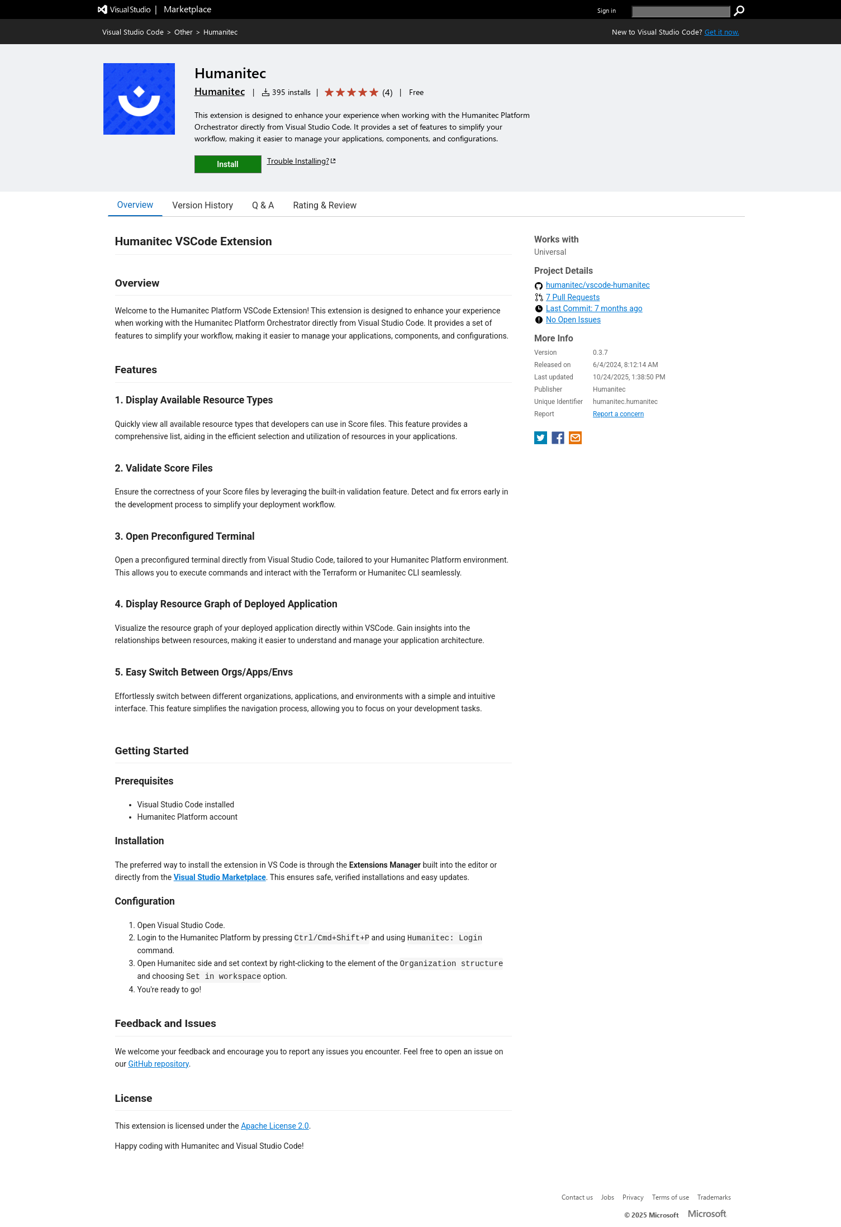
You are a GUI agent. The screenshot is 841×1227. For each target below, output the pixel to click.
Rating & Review (325, 205)
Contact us (577, 1196)
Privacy (633, 1196)
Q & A (263, 205)
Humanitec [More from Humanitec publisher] (219, 91)
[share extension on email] (575, 441)
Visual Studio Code (133, 31)
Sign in (606, 10)
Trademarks (714, 1196)
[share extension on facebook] (559, 441)
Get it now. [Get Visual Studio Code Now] (722, 31)
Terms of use (670, 1196)
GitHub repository (158, 1063)
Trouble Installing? (302, 160)
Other (183, 31)
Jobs (607, 1196)
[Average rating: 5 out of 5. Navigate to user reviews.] (356, 92)
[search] (680, 11)
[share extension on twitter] (541, 441)
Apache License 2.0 (275, 1125)
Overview (135, 204)
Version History (202, 205)
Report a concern (618, 414)
